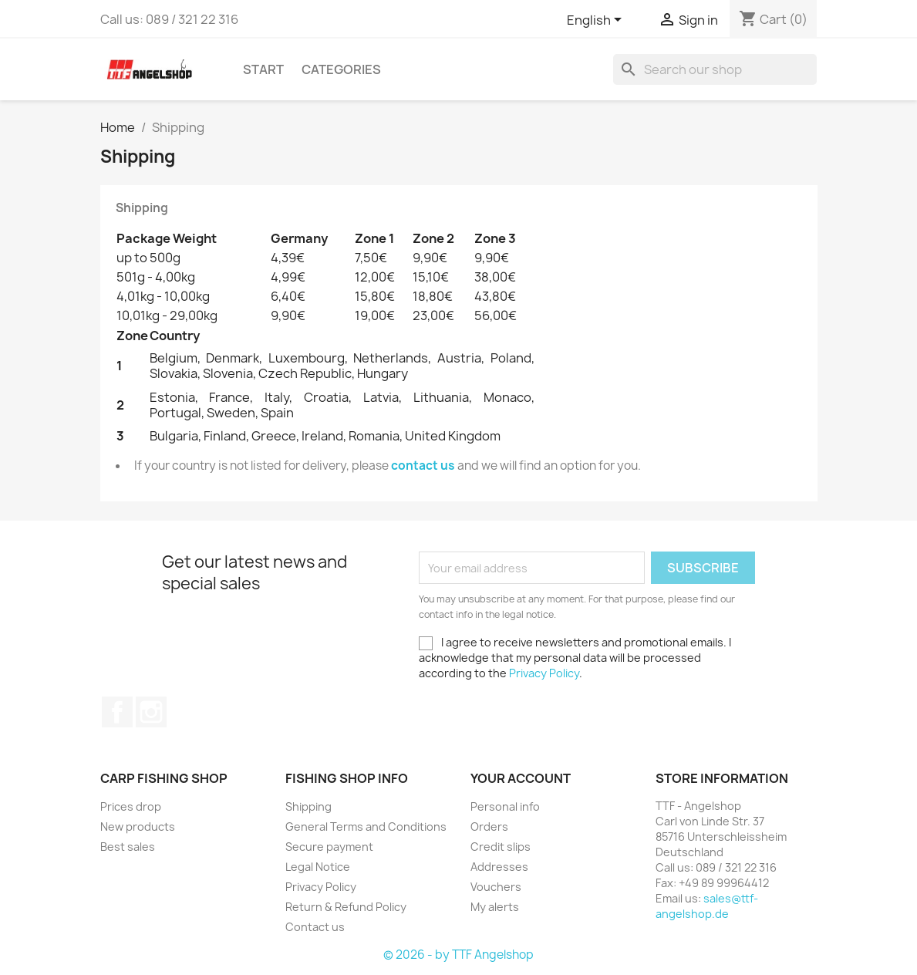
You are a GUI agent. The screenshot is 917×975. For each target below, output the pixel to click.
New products (137, 826)
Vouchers (495, 886)
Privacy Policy (544, 673)
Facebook (117, 712)
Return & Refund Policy (345, 906)
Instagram (151, 712)
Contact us (315, 926)
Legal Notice (317, 866)
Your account (520, 778)
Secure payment (329, 846)
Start (263, 69)
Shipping (308, 806)
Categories (341, 69)
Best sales (127, 846)
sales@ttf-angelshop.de (707, 906)
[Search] (715, 69)
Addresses (499, 866)
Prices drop (130, 806)
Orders (489, 826)
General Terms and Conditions (366, 826)
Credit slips (500, 846)
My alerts (494, 906)
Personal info (505, 806)
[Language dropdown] (597, 21)
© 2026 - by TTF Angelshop (458, 954)
